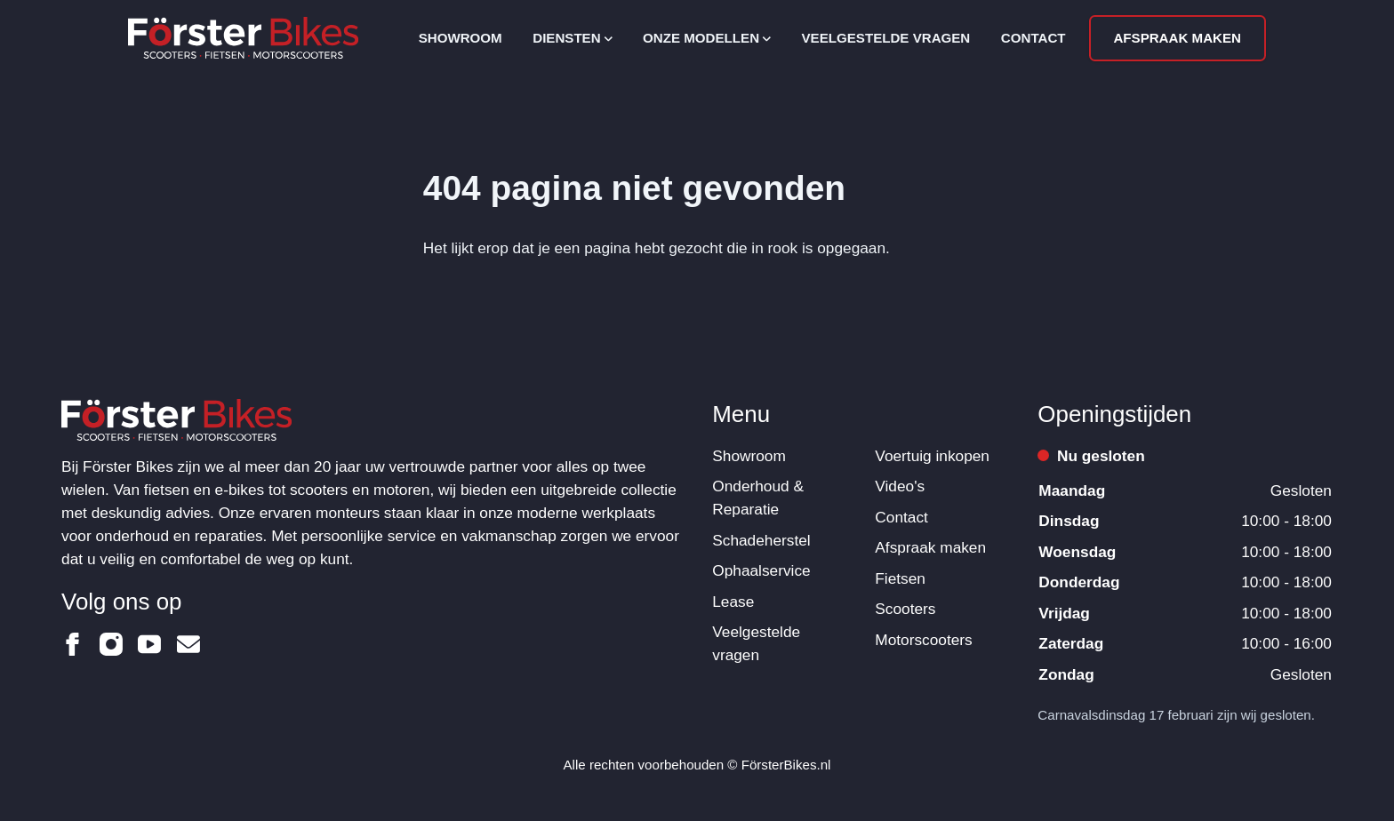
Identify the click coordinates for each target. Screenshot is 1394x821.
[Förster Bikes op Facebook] (72, 644)
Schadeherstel (761, 540)
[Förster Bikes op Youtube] (149, 644)
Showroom (460, 37)
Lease (733, 601)
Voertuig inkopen (932, 456)
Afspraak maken (1177, 37)
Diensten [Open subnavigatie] (572, 37)
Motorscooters (923, 640)
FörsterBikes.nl (786, 764)
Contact (1033, 37)
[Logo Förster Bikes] (243, 38)
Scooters (905, 609)
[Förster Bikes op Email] (188, 644)
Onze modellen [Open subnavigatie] (707, 37)
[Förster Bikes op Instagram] (111, 644)
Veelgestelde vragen (886, 37)
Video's (900, 486)
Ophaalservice (761, 570)
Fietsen (900, 578)
